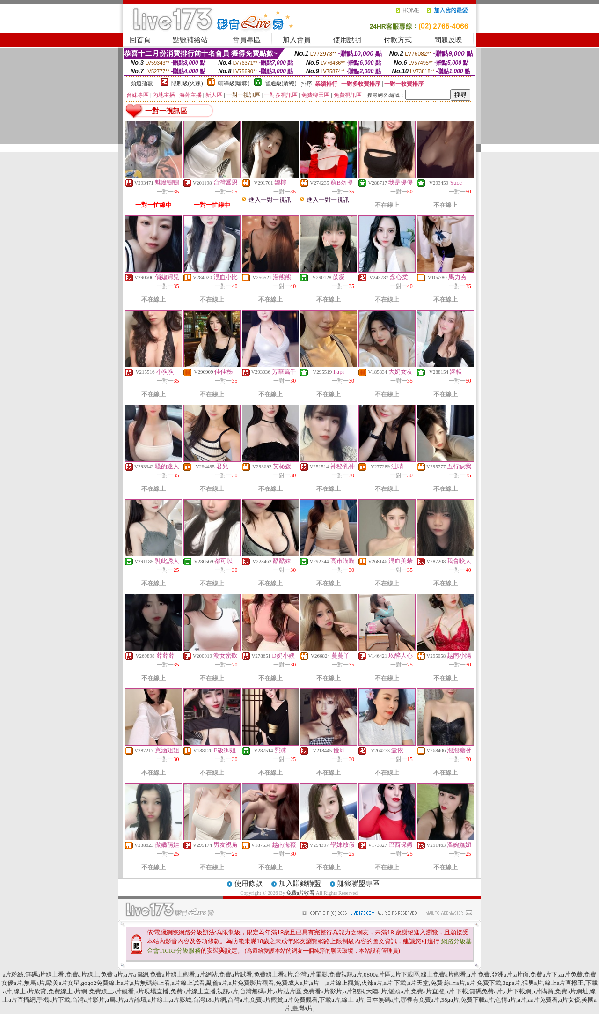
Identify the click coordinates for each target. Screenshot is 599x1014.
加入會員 (297, 40)
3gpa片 (511, 982)
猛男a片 (532, 982)
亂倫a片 (216, 982)
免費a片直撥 (427, 991)
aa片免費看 (543, 999)
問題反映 (448, 40)
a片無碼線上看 (150, 982)
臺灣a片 (302, 1008)
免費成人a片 (292, 982)
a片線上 (158, 999)
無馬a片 (34, 982)
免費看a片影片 (322, 991)
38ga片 (450, 999)
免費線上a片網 (68, 991)
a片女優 (569, 999)
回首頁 (140, 40)
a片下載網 (517, 991)
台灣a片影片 (88, 999)
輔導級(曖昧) (234, 83)
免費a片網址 (571, 991)
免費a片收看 (301, 893)
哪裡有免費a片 (420, 999)
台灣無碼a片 (256, 991)
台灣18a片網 (209, 999)
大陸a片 (376, 991)
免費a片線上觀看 (172, 974)
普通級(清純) (281, 83)
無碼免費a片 (486, 991)
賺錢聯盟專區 (358, 883)
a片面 (521, 974)
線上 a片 (353, 999)
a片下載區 (405, 974)
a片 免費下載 (484, 982)
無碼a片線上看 (45, 974)
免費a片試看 (235, 974)
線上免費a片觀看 (443, 974)
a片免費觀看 (301, 999)
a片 (317, 982)
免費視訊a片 (345, 974)
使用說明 (347, 40)
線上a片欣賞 (30, 991)
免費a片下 (543, 974)
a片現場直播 (152, 991)
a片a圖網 (136, 974)
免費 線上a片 (448, 982)
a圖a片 (115, 999)
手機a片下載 (53, 999)
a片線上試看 (188, 982)
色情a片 (505, 999)
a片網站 (207, 974)
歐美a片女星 (63, 982)
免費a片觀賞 (266, 999)
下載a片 (329, 999)
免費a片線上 (82, 974)
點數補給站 (190, 40)
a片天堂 (418, 982)
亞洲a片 (501, 974)
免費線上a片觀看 (111, 991)
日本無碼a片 (382, 999)
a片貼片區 (287, 991)
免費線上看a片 (273, 974)
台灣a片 (237, 999)
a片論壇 (135, 999)
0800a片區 (377, 974)
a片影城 (180, 999)
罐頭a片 (398, 991)
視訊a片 (227, 991)
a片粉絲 (13, 974)
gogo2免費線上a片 (105, 982)
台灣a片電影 (311, 974)
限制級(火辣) (187, 83)
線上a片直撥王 (564, 982)
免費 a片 (112, 974)
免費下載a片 (477, 999)
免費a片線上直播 (193, 991)
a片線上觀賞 (343, 982)
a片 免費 (479, 974)
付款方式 (398, 40)
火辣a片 (371, 982)
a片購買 (543, 991)
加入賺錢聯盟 (300, 883)
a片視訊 (354, 991)
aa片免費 (571, 974)
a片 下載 (395, 982)
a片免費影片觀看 (251, 982)
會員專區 (247, 40)
